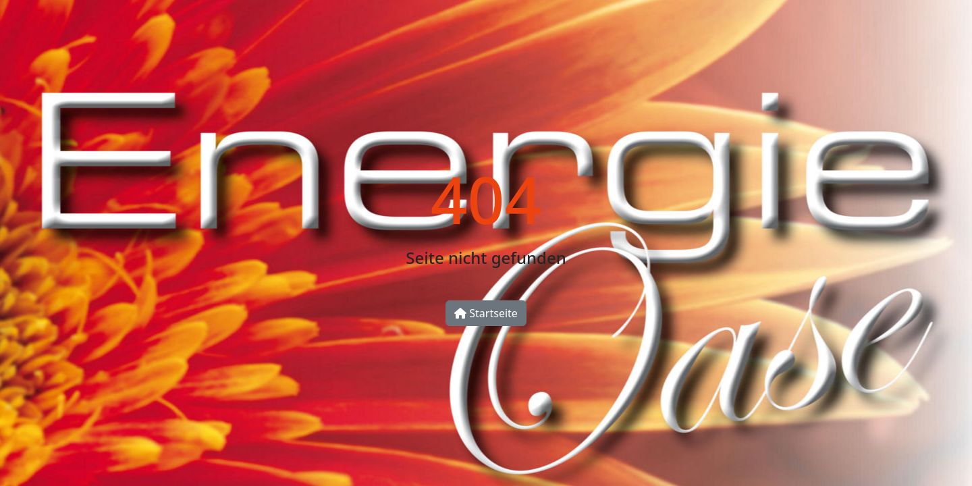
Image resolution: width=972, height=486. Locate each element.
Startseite (486, 313)
